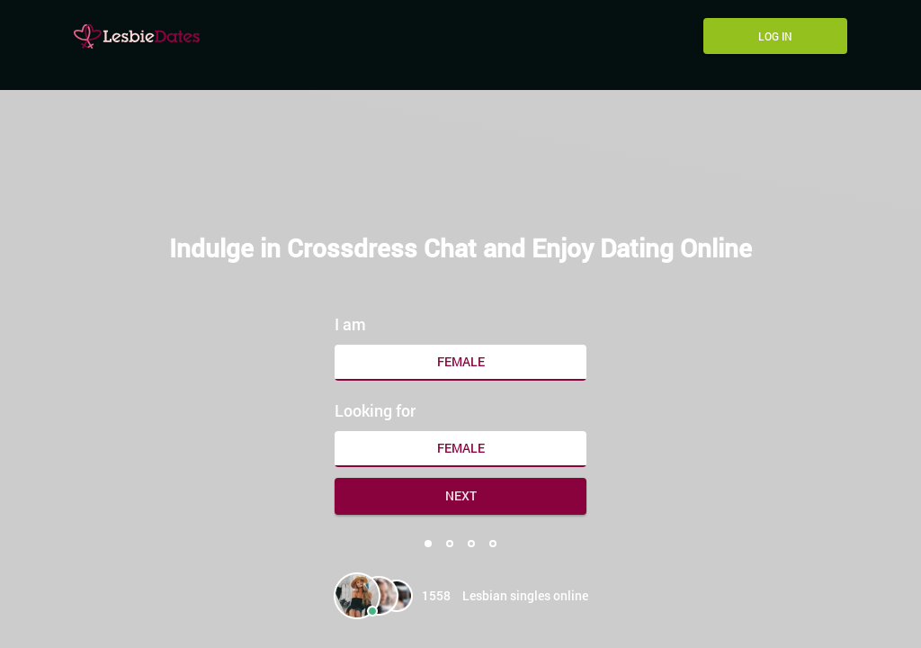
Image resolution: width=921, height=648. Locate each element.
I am (350, 324)
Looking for (375, 410)
